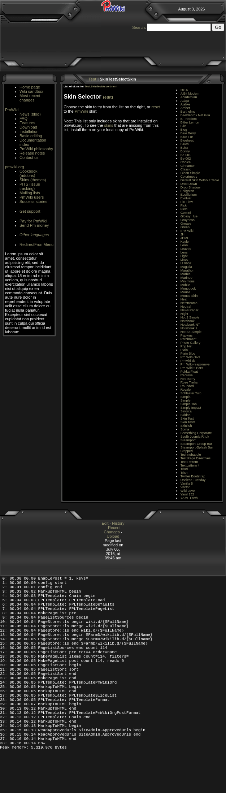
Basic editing (30, 136)
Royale (186, 389)
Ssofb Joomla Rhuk (195, 436)
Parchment (188, 339)
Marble (186, 274)
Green (185, 227)
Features (27, 123)
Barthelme (188, 111)
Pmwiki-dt (188, 361)
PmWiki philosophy (36, 149)
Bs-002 (186, 158)
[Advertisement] (34, 285)
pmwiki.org (14, 167)
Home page (29, 87)
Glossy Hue (189, 216)
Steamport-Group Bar (196, 444)
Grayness (188, 220)
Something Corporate (196, 433)
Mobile (185, 285)
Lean (184, 245)
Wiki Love (188, 491)
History (118, 523)
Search (138, 27)
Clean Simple (190, 173)
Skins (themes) (32, 180)
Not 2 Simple (190, 317)
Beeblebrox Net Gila (195, 115)
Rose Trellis (189, 382)
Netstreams (189, 303)
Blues (185, 144)
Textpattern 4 (190, 465)
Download (28, 127)
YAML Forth (189, 498)
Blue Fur (187, 137)
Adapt (185, 101)
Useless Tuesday (193, 480)
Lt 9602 (186, 263)
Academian (189, 97)
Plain (184, 350)
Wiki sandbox (31, 91)
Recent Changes (112, 529)
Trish (184, 472)
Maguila (186, 267)
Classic (186, 169)
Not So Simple (191, 332)
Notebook (188, 321)
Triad (184, 469)
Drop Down (189, 184)
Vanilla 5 (187, 483)
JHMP (185, 238)
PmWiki (11, 110)
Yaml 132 (187, 494)
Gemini (186, 212)
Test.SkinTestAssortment (101, 86)
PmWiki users (31, 197)
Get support (29, 211)
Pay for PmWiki (33, 221)
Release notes (32, 153)
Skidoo (186, 415)
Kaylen (186, 241)
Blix (183, 126)
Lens (184, 252)
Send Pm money (34, 225)
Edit (105, 523)
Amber (185, 108)
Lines (184, 259)
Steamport (188, 440)
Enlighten (187, 191)
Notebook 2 (189, 328)
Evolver (186, 198)
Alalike (185, 104)
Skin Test (187, 418)
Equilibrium (189, 194)
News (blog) (30, 114)
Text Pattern (189, 462)
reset (155, 107)
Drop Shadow (190, 187)
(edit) (108, 97)
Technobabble (191, 454)
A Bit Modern (190, 93)
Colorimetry (189, 176)
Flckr (184, 205)
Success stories (33, 201)
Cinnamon (188, 166)
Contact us (29, 157)
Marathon (188, 270)
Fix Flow (187, 202)
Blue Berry (188, 133)
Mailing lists (29, 193)
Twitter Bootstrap (193, 476)
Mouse (185, 292)
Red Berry (188, 379)
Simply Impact (191, 408)
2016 (184, 90)
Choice (186, 162)
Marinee (186, 278)
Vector (185, 487)
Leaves (186, 249)
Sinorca (186, 411)
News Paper (190, 310)
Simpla (186, 397)
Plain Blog (188, 353)
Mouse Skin (189, 296)
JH (182, 234)
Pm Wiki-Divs (190, 357)
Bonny (185, 151)
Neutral (186, 306)
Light (184, 256)
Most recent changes (29, 98)
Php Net (186, 346)
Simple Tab (189, 404)
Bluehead (188, 140)
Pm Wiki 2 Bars (192, 368)
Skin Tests (188, 422)
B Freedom (189, 119)
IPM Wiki (187, 231)
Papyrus (187, 335)
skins (108, 125)
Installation (29, 131)
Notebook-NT (190, 324)
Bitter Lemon (190, 122)
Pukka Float (189, 371)
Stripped (187, 451)
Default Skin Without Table (200, 180)
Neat (184, 299)
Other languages (34, 235)
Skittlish (186, 426)
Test (92, 79)
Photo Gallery (190, 342)
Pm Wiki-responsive (195, 364)
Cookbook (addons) (28, 173)
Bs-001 (186, 155)
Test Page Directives (195, 458)
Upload (113, 536)
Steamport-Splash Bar (197, 447)
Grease (186, 223)
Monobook (188, 288)
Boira (184, 148)
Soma (185, 429)
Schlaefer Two (191, 393)
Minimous (188, 281)
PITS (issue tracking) (29, 186)
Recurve (187, 375)
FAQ (23, 118)
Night (184, 314)
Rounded (187, 386)
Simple (186, 400)
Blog (184, 129)
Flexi (184, 209)
